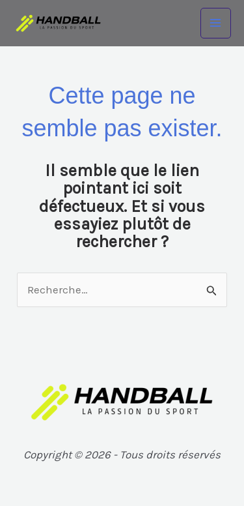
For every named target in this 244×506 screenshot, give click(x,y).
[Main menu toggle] (216, 23)
